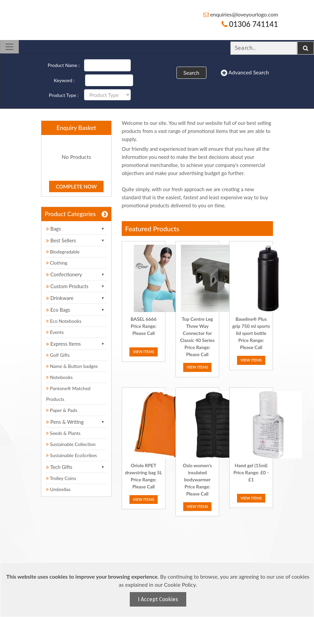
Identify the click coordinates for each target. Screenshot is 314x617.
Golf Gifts (58, 355)
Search (191, 72)
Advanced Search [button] (245, 72)
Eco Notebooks (63, 321)
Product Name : (64, 65)
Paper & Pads (61, 410)
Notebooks (59, 377)
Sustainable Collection (70, 444)
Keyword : (64, 80)
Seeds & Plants (63, 433)
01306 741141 (250, 24)
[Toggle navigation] (9, 47)
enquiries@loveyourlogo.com (240, 14)
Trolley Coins (61, 478)
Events (55, 332)
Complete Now (76, 186)
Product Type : (63, 95)
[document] (158, 590)
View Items (143, 351)
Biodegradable (63, 251)
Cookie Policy (180, 584)
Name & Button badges (72, 366)
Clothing (56, 263)
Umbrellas (58, 489)
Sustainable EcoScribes (71, 455)
